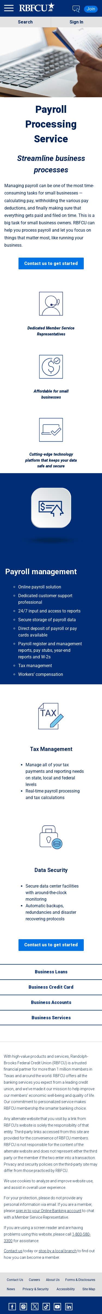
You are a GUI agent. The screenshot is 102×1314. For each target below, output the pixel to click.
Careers (34, 1280)
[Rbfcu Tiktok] (46, 1306)
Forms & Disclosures (80, 1280)
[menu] (9, 9)
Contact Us (15, 1280)
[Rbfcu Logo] (37, 9)
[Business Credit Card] (51, 987)
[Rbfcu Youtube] (57, 1306)
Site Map (88, 1289)
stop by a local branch (58, 1251)
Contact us (13, 1251)
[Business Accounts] (51, 1002)
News (11, 1289)
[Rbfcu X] (35, 1306)
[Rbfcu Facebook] (12, 1306)
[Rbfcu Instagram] (23, 1306)
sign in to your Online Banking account (48, 1211)
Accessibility (66, 1289)
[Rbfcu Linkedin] (69, 1306)
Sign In (76, 22)
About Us (53, 1280)
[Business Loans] (51, 971)
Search (25, 22)
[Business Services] (51, 1017)
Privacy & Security (36, 1289)
